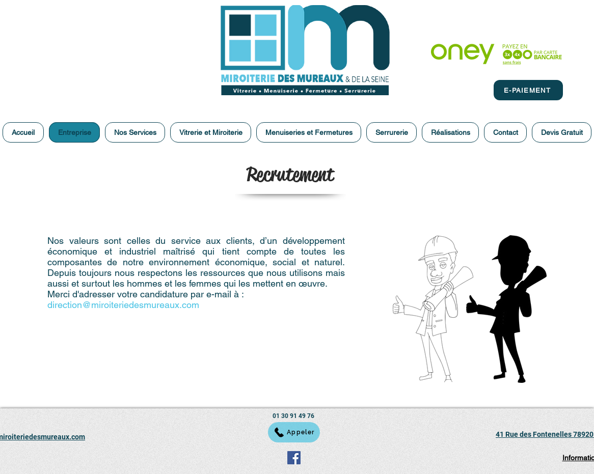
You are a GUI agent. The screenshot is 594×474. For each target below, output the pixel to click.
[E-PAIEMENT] (528, 90)
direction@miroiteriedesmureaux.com (123, 304)
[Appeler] (294, 432)
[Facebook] (294, 457)
